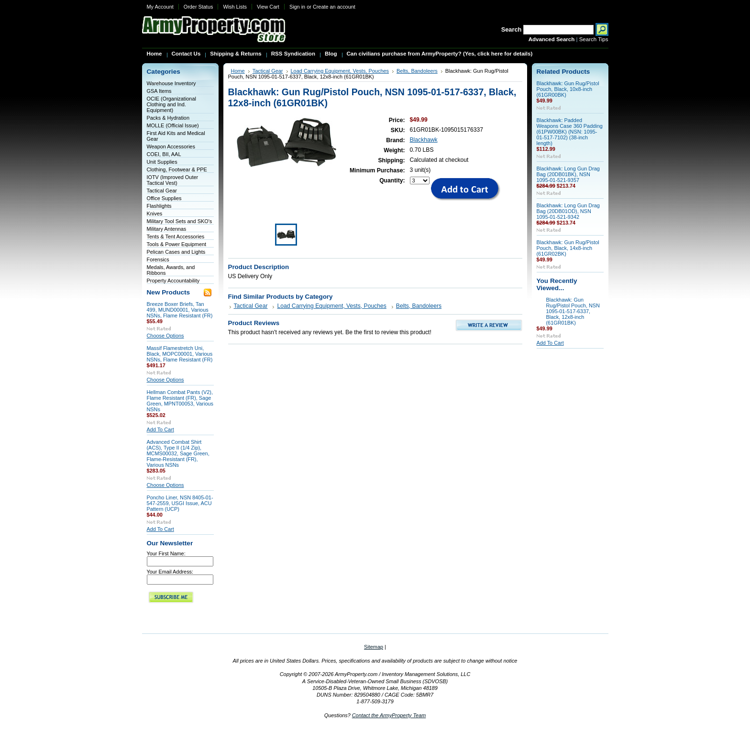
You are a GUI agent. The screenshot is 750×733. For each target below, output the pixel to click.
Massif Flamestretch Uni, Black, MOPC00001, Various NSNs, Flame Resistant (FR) (180, 353)
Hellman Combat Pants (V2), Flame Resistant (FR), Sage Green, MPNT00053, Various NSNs (180, 400)
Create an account (334, 7)
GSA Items (159, 91)
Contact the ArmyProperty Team (389, 715)
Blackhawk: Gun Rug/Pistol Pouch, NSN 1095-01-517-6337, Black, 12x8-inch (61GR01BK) (573, 311)
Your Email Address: (170, 572)
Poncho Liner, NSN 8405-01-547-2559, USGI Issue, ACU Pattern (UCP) (180, 503)
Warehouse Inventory (171, 83)
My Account (160, 7)
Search (511, 29)
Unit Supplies (162, 162)
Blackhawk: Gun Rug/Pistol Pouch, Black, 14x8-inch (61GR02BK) (568, 248)
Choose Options (165, 335)
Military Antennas (167, 229)
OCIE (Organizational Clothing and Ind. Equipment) (171, 104)
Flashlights (159, 206)
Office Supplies (164, 198)
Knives (155, 213)
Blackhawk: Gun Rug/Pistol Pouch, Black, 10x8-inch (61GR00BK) (568, 89)
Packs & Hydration (168, 118)
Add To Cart (160, 429)
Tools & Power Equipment (177, 244)
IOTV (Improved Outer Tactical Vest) (173, 180)
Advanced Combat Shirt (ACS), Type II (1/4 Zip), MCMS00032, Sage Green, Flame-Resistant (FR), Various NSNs (178, 453)
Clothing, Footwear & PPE (177, 169)
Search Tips (593, 39)
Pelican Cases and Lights (176, 252)
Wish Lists (235, 7)
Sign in (297, 7)
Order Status (198, 7)
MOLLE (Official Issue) (173, 125)
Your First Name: (166, 553)
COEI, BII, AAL (164, 154)
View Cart (268, 7)
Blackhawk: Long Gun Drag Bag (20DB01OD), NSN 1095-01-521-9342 (568, 211)
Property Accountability (173, 280)
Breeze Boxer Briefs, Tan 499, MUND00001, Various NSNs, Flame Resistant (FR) (180, 309)
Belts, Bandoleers (417, 71)
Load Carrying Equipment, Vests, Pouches (340, 71)
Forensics (158, 259)
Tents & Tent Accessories (176, 236)
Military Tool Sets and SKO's (179, 221)
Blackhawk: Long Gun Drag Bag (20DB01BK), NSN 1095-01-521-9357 (568, 174)
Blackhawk (424, 139)
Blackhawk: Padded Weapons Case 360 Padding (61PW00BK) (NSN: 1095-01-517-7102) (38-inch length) (570, 131)
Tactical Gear (162, 190)
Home (238, 71)
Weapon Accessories (171, 146)
